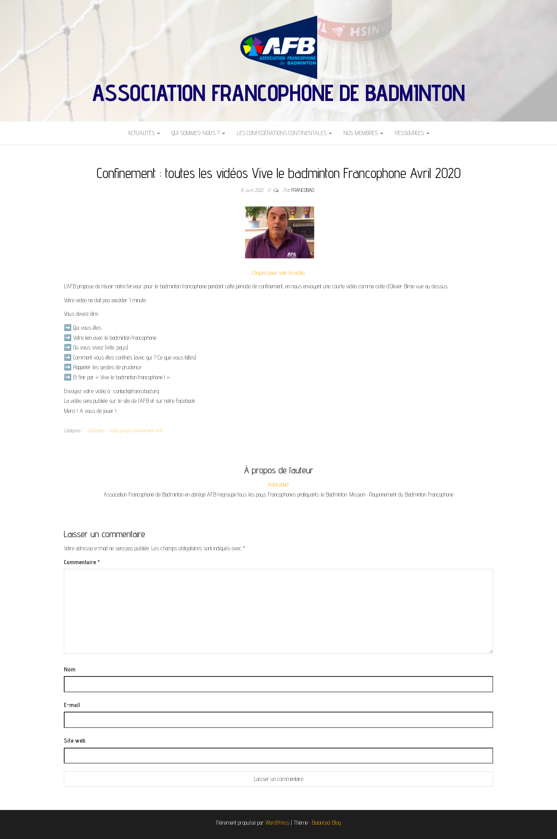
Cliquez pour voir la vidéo (278, 272)
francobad (303, 190)
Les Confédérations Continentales (284, 133)
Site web (74, 740)
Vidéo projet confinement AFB (135, 430)
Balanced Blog (326, 822)
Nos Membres (363, 133)
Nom (69, 669)
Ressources (412, 133)
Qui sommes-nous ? (198, 133)
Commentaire (82, 562)
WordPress (277, 822)
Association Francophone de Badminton (278, 92)
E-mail (72, 705)
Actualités (144, 133)
